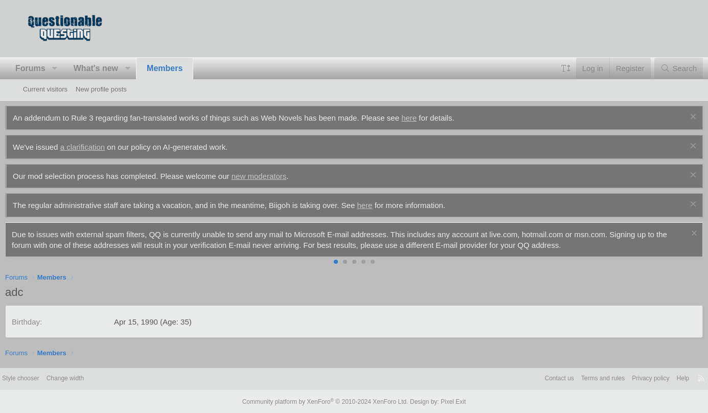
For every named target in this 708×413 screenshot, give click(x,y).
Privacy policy (622, 378)
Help (657, 378)
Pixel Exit (444, 401)
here (427, 117)
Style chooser (48, 378)
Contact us (524, 378)
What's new (113, 68)
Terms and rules (570, 378)
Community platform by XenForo (328, 401)
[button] (72, 68)
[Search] (660, 68)
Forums (48, 68)
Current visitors (45, 89)
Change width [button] (95, 378)
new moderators (276, 176)
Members (182, 68)
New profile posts (101, 89)
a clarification (100, 147)
